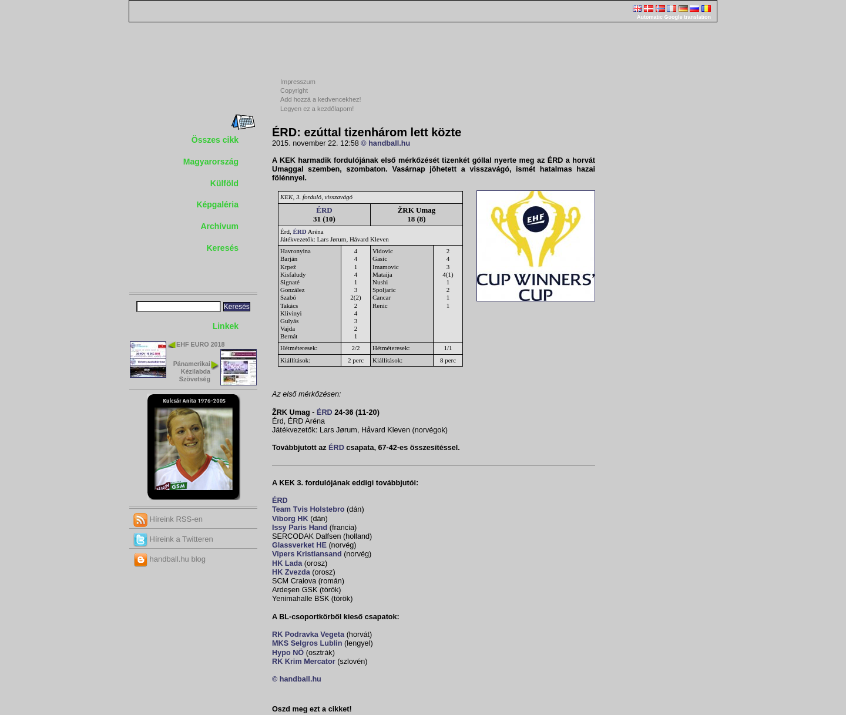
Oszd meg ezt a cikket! (312, 709)
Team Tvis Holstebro (308, 509)
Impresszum (297, 81)
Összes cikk (215, 140)
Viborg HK (290, 519)
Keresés (223, 248)
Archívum (219, 226)
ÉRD (324, 210)
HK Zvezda (291, 572)
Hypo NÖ (288, 653)
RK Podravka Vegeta (308, 634)
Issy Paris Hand (299, 527)
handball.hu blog (169, 559)
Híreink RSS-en (168, 519)
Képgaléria (217, 204)
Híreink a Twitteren (173, 539)
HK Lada (287, 563)
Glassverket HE (299, 545)
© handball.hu (385, 143)
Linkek (226, 326)
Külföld (224, 183)
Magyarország (211, 161)
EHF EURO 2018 (200, 344)
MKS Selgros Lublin (307, 643)
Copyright (294, 90)
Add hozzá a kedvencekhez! (320, 99)
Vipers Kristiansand (307, 554)
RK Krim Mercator (303, 661)
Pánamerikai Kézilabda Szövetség (191, 371)
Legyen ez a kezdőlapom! (317, 108)
